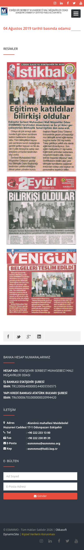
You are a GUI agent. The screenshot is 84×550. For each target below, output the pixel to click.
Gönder (40, 496)
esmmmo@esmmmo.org (44, 443)
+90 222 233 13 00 (39, 433)
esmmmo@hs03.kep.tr (43, 449)
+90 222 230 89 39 (39, 438)
